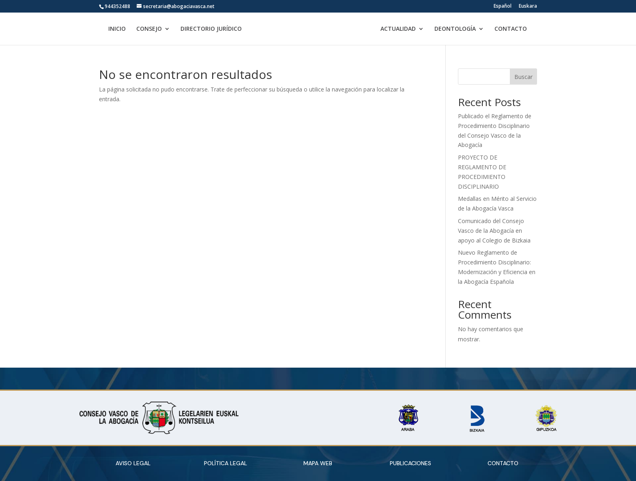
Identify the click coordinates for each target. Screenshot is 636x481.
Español (502, 6)
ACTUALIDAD (401, 29)
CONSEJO (145, 29)
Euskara (528, 6)
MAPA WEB (317, 463)
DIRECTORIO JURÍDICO (207, 29)
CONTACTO (514, 29)
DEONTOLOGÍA (458, 29)
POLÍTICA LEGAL (225, 463)
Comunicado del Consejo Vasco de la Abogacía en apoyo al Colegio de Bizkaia (494, 230)
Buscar (523, 77)
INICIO (113, 29)
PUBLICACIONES (410, 463)
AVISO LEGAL (133, 463)
